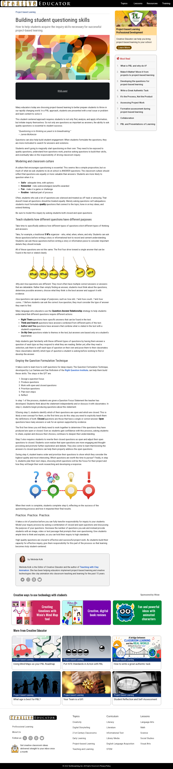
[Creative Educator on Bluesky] (39, 579)
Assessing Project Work (132, 102)
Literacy (110, 722)
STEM (109, 749)
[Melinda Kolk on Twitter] (22, 579)
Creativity (77, 722)
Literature (111, 727)
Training (166, 3)
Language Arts (147, 722)
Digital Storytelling (81, 727)
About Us (16, 732)
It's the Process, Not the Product (136, 96)
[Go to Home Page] (37, 3)
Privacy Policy (105, 766)
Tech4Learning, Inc (76, 766)
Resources (152, 3)
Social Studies (147, 738)
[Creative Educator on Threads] (33, 579)
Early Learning (79, 738)
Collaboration (127, 118)
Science (144, 733)
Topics (124, 3)
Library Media (113, 738)
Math (142, 727)
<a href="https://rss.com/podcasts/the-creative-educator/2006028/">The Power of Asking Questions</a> (63, 92)
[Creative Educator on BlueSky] (41, 738)
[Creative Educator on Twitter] (24, 738)
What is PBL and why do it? (133, 66)
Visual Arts (145, 743)
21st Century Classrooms (85, 733)
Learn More (124, 47)
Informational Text (115, 733)
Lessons (138, 3)
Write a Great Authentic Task (134, 90)
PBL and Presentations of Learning (137, 124)
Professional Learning (22, 726)
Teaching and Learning (83, 749)
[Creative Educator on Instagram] (27, 579)
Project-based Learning (26, 12)
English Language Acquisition (120, 743)
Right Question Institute (76, 370)
